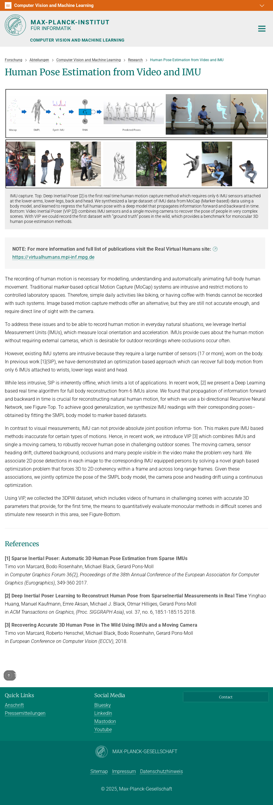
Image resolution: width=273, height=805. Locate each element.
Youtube (103, 729)
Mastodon (105, 721)
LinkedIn (103, 713)
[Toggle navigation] (262, 29)
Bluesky (102, 705)
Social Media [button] (109, 695)
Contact (226, 697)
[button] (262, 5)
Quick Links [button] (19, 695)
